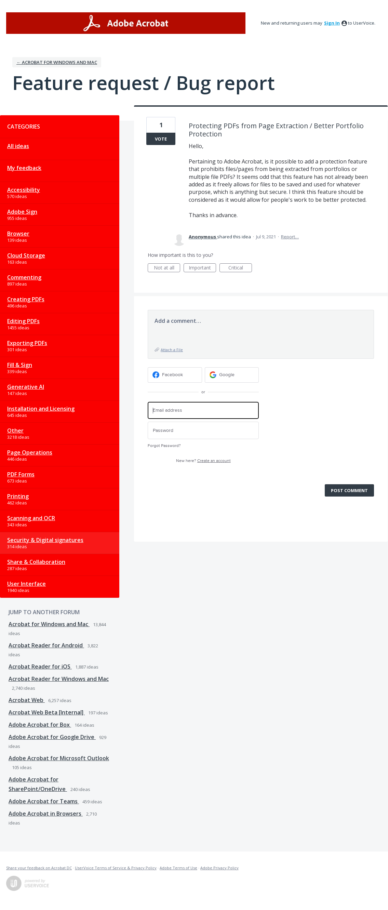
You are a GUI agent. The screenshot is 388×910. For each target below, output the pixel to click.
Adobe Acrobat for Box (40, 724)
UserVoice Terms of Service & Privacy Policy (116, 867)
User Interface (26, 584)
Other (15, 430)
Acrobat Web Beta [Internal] (47, 712)
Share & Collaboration (36, 562)
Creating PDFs (25, 299)
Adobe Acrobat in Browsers (46, 813)
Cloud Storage (26, 255)
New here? (203, 460)
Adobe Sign (22, 211)
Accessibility (23, 190)
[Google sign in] (232, 375)
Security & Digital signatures (45, 540)
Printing (18, 496)
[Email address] (203, 410)
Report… (290, 237)
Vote (161, 139)
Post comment (349, 490)
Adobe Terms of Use (178, 867)
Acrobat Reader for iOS (40, 666)
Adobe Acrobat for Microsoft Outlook (59, 758)
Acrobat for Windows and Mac (49, 624)
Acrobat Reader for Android (46, 645)
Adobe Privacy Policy (219, 867)
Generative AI (25, 387)
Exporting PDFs (27, 343)
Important (202, 268)
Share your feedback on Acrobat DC (39, 867)
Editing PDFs (23, 321)
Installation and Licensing (41, 408)
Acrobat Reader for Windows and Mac (59, 679)
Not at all (167, 268)
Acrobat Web (27, 700)
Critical (240, 268)
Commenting (24, 277)
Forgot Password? (164, 445)
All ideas (18, 146)
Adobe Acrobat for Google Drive (52, 737)
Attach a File (172, 349)
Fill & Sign (19, 365)
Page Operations (29, 452)
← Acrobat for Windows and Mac (56, 62)
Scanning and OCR (31, 518)
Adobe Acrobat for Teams (44, 801)
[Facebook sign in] (175, 375)
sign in (332, 23)
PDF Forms (21, 474)
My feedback (24, 168)
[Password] (203, 430)
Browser (18, 233)
